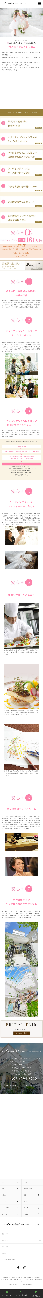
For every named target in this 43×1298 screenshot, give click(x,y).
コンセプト (5, 1182)
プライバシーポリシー (28, 1279)
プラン (4, 1201)
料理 (25, 1195)
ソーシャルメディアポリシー (27, 1284)
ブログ (25, 1201)
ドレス (4, 1188)
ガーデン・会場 (28, 1188)
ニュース (26, 1208)
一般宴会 (26, 1214)
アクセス (4, 1214)
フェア (25, 1182)
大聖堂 (4, 1195)
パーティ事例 (5, 1208)
